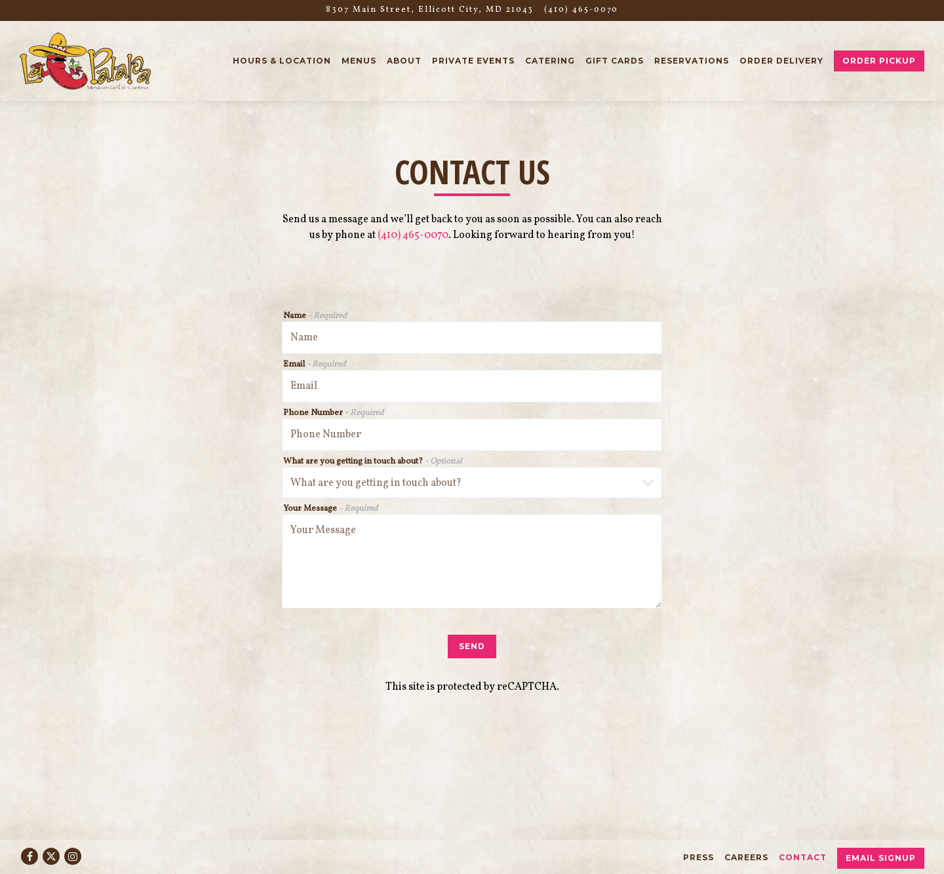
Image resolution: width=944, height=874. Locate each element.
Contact (803, 857)
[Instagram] (72, 856)
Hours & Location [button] (282, 61)
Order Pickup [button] (879, 61)
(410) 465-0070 (413, 235)
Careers (746, 857)
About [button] (404, 61)
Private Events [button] (473, 61)
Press (698, 857)
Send (472, 646)
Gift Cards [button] (614, 61)
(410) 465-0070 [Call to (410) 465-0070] (581, 10)
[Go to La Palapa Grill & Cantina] (430, 10)
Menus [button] (359, 61)
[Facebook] (29, 856)
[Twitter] (51, 856)
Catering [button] (550, 61)
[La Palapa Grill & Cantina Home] (85, 60)
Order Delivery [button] (781, 61)
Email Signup (881, 858)
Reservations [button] (691, 61)
